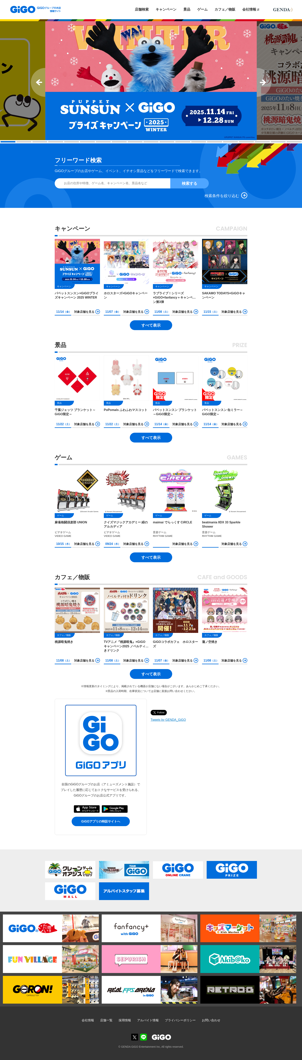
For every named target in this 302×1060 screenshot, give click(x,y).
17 (262, 141)
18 (278, 141)
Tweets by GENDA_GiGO (168, 719)
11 (166, 141)
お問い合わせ (211, 1020)
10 (151, 141)
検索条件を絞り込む (222, 196)
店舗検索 (142, 9)
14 (214, 141)
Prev (38, 82)
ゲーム (202, 9)
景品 (186, 9)
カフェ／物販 (225, 9)
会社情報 (249, 9)
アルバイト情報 (148, 1020)
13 (198, 141)
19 (294, 141)
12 (182, 141)
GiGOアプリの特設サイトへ (100, 821)
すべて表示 (151, 325)
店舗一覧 (106, 1020)
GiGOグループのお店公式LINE (143, 1037)
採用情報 (125, 1020)
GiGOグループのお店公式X (134, 1037)
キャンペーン (166, 9)
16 (246, 141)
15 (230, 141)
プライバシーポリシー (180, 1020)
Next (264, 82)
